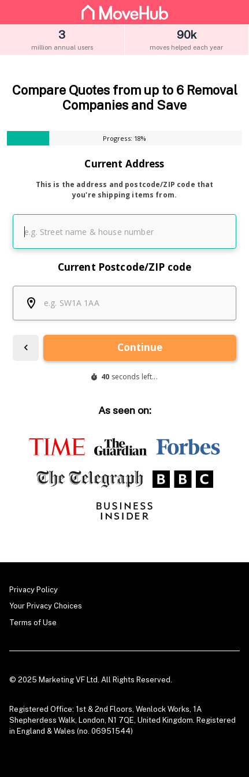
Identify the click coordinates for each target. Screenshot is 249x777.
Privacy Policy (33, 589)
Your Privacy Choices (45, 606)
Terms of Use (33, 622)
